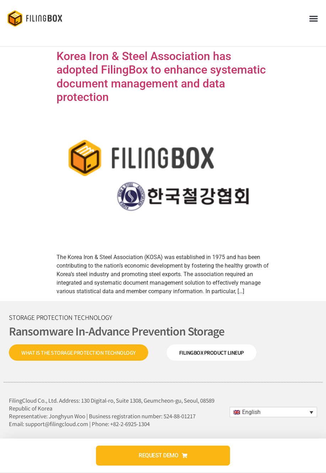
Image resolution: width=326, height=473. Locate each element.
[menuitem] (273, 412)
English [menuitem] (251, 412)
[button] (314, 18)
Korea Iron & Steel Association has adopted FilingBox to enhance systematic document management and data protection (161, 76)
